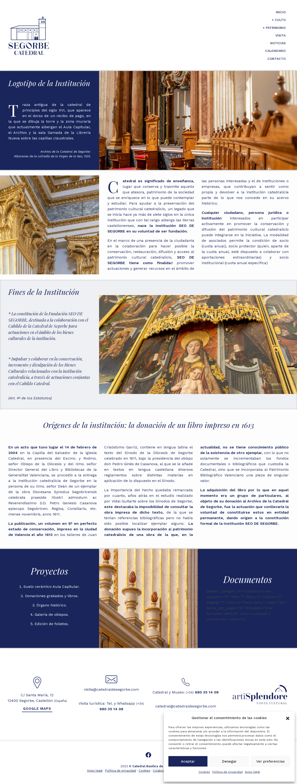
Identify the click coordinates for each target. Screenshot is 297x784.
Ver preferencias (270, 761)
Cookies (204, 772)
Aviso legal (252, 772)
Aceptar (188, 761)
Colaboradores (163, 770)
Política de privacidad (227, 772)
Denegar (229, 761)
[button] (287, 718)
